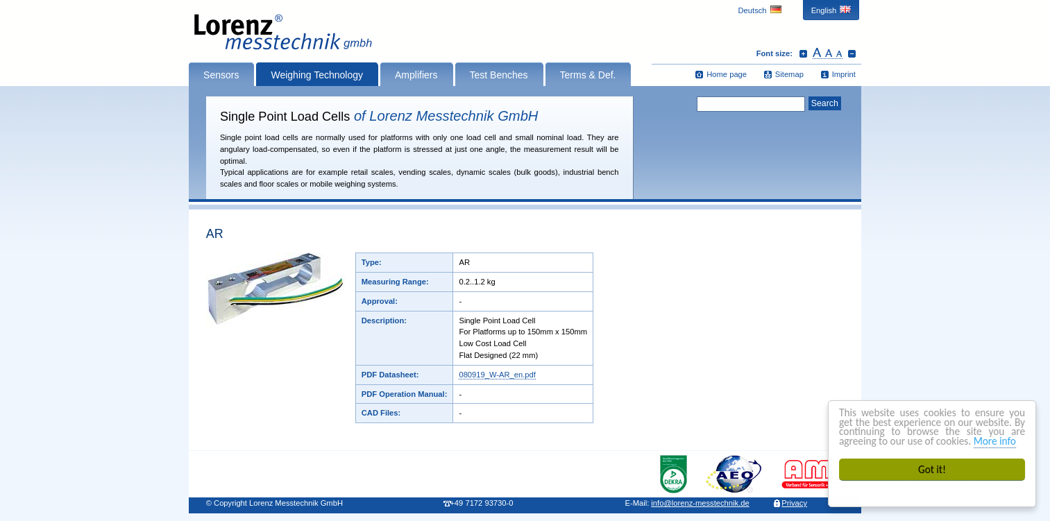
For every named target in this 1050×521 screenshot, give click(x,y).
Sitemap (789, 74)
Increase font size (803, 53)
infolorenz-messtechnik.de (700, 503)
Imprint (844, 74)
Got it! (932, 469)
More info (995, 440)
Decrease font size (852, 53)
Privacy (794, 503)
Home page (726, 74)
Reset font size (827, 53)
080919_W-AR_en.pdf (497, 374)
